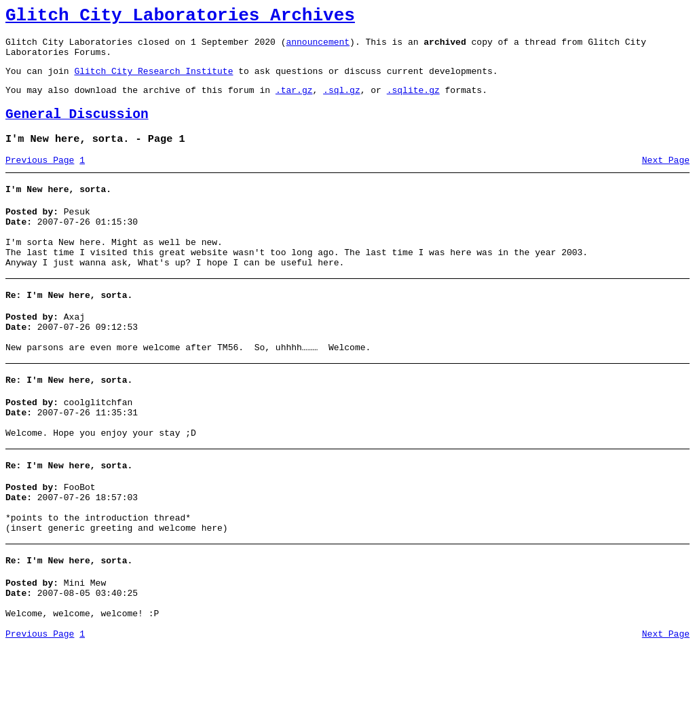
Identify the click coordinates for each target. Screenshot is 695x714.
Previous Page (39, 178)
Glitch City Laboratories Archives (180, 17)
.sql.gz (341, 102)
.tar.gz (294, 102)
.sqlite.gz (413, 102)
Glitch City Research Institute (153, 81)
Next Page (666, 178)
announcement (318, 47)
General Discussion (77, 128)
